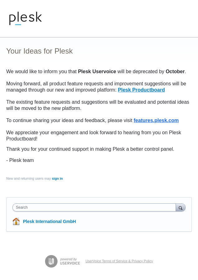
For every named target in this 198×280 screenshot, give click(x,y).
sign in (57, 178)
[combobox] (96, 207)
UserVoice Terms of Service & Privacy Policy (119, 261)
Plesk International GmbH (49, 221)
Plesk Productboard (141, 90)
